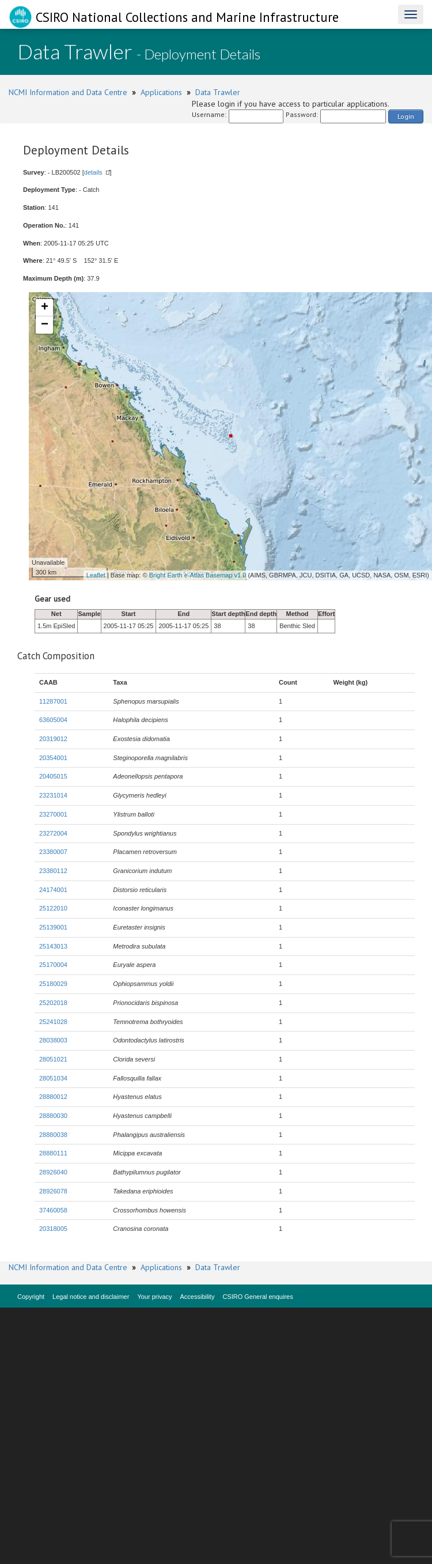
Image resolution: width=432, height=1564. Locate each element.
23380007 (53, 851)
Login (405, 116)
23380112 (53, 870)
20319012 (53, 738)
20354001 (53, 757)
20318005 (53, 1228)
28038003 (53, 1040)
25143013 (53, 946)
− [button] (44, 325)
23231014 (53, 795)
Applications (161, 92)
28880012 (53, 1096)
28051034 (53, 1078)
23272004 (53, 833)
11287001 (53, 701)
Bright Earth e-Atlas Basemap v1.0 (198, 575)
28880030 (53, 1115)
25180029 (53, 983)
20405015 (53, 776)
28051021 (53, 1059)
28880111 (53, 1153)
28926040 (53, 1172)
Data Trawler (217, 92)
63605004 (53, 719)
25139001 (53, 927)
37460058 (53, 1210)
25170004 (53, 964)
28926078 (53, 1191)
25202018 (53, 1002)
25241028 (53, 1021)
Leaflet (95, 575)
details (93, 172)
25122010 (53, 908)
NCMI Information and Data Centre (68, 92)
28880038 (53, 1134)
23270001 (53, 814)
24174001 (53, 889)
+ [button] (44, 307)
